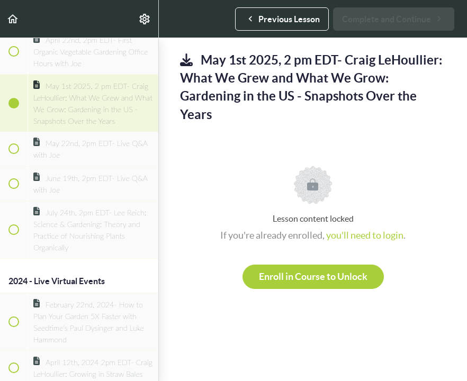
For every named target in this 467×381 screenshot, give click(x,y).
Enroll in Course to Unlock (313, 276)
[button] (13, 19)
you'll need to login (364, 235)
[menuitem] (145, 19)
